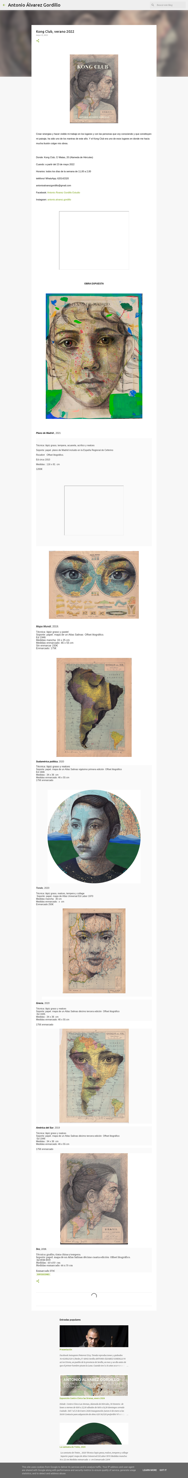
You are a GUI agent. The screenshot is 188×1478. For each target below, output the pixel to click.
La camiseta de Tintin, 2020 (72, 1447)
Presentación (66, 1349)
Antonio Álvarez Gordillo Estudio (63, 192)
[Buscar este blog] (171, 5)
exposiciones (43, 1274)
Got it (163, 1470)
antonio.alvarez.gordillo (59, 199)
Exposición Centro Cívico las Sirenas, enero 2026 (82, 1398)
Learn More (150, 1470)
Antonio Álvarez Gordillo (34, 4)
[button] (37, 41)
